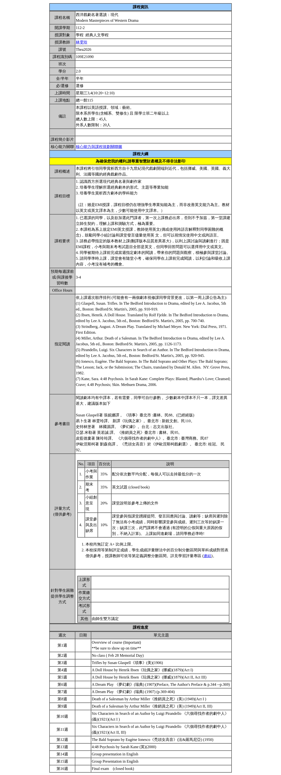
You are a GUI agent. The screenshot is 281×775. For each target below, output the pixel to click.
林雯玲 (81, 42)
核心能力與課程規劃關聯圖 (99, 147)
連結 (207, 556)
